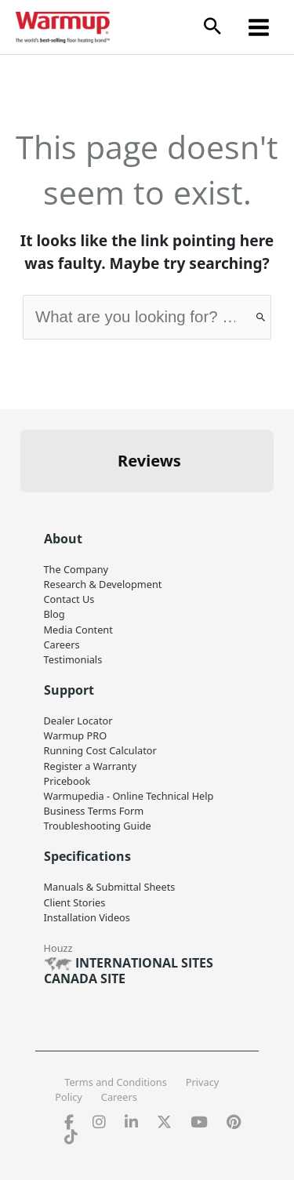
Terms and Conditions (115, 1082)
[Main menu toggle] (259, 27)
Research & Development (103, 584)
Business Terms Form (94, 811)
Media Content (78, 630)
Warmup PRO (75, 735)
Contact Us (69, 599)
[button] (212, 27)
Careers (62, 644)
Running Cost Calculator (100, 750)
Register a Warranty (90, 766)
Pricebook (67, 781)
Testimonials (73, 659)
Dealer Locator (78, 720)
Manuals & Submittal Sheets (110, 887)
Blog (54, 614)
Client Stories (75, 902)
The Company (76, 569)
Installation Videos (87, 917)
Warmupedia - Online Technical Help (129, 796)
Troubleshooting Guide (97, 826)
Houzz (58, 948)
